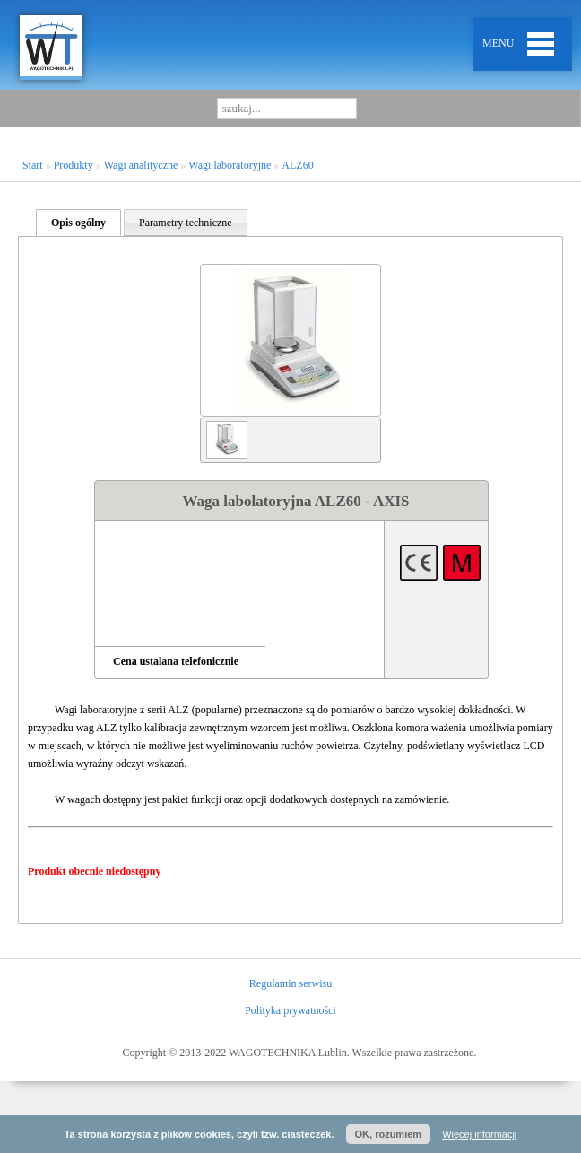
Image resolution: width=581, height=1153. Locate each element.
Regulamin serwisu (290, 983)
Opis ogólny (78, 222)
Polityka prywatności (290, 1010)
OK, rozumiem (388, 1134)
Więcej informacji (479, 1134)
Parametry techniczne (185, 222)
